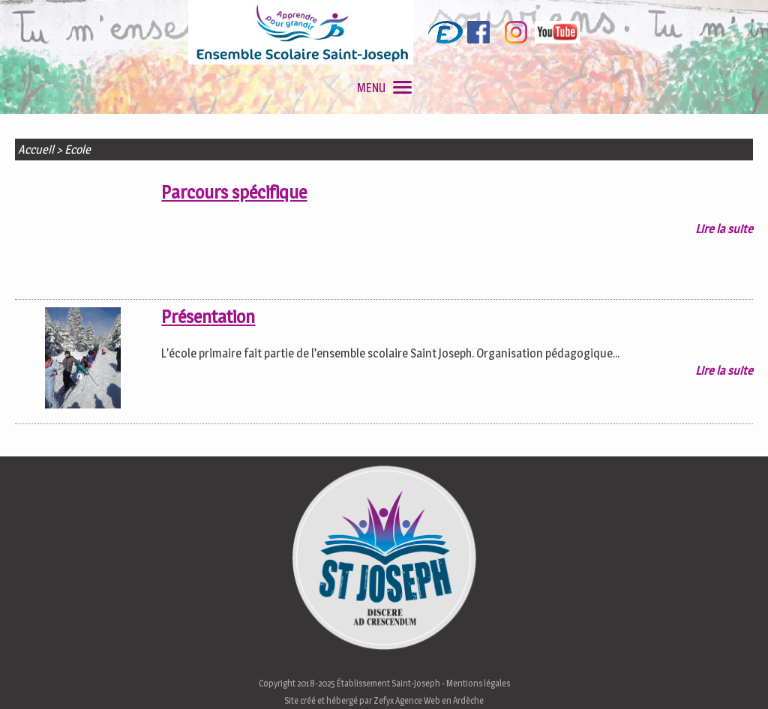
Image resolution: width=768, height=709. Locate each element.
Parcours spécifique (234, 192)
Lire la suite (724, 229)
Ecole (77, 149)
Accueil (36, 149)
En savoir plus (609, 693)
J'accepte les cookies (500, 693)
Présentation (208, 317)
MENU (384, 88)
